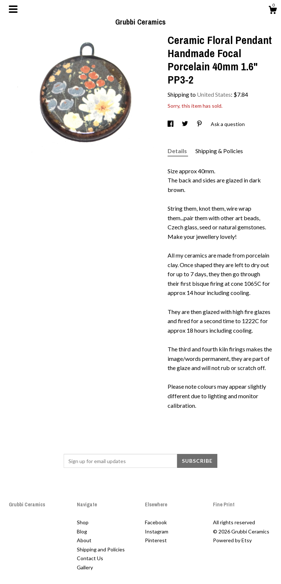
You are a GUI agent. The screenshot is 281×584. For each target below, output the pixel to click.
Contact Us (90, 558)
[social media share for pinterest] (199, 124)
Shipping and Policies (101, 549)
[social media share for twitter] (185, 124)
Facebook (156, 522)
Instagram (156, 531)
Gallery (85, 567)
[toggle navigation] (13, 9)
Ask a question (228, 124)
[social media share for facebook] (171, 124)
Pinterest (156, 540)
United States (214, 94)
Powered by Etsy (232, 540)
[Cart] (273, 10)
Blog (82, 531)
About (84, 540)
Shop (83, 522)
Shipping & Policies (219, 150)
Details (178, 150)
